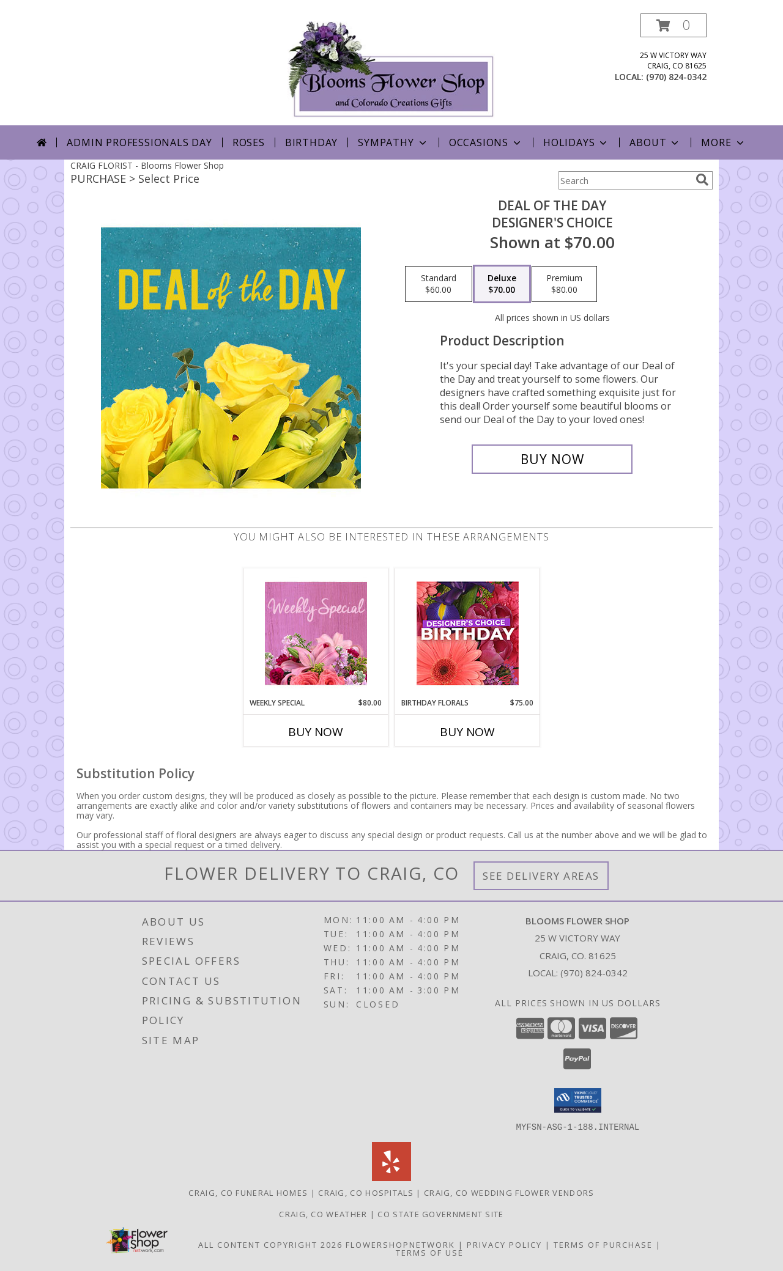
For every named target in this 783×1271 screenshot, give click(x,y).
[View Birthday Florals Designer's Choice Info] (468, 633)
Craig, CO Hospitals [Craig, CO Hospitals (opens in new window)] (366, 1192)
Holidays (576, 142)
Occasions (486, 142)
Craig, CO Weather (323, 1213)
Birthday (311, 142)
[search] (702, 179)
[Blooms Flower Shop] (391, 69)
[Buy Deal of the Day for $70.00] (552, 459)
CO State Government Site (440, 1213)
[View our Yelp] (391, 1177)
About (655, 142)
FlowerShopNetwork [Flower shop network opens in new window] (400, 1244)
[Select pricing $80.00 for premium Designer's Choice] (564, 284)
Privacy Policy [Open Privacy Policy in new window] (504, 1244)
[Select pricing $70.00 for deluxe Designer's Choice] (502, 284)
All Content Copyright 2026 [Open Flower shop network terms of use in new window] (270, 1244)
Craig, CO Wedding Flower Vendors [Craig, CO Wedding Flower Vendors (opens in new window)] (509, 1192)
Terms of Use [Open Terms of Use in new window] (430, 1252)
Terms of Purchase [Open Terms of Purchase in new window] (603, 1244)
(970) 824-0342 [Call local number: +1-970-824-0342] (676, 77)
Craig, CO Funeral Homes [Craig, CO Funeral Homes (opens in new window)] (248, 1192)
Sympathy (393, 142)
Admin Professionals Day (139, 142)
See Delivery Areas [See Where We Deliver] (541, 876)
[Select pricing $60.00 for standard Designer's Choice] (439, 284)
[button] (673, 25)
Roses (248, 142)
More (723, 142)
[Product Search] (624, 180)
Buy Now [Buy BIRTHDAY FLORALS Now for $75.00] (467, 732)
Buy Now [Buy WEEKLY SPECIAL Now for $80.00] (315, 732)
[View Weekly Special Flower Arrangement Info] (316, 633)
